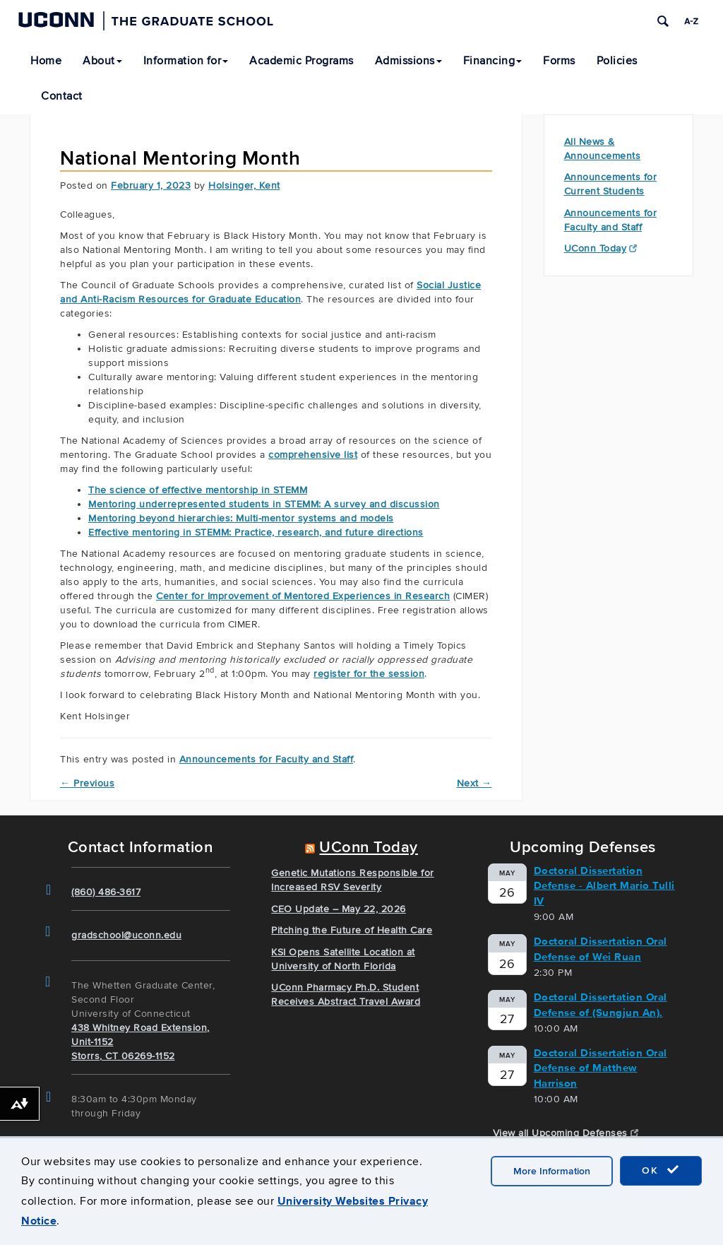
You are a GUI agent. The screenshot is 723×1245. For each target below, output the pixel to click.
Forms (559, 61)
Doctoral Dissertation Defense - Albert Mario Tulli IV (604, 886)
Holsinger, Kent (244, 185)
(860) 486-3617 (106, 892)
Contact (62, 96)
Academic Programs (301, 61)
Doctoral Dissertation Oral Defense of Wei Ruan (600, 948)
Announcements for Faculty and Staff (266, 759)
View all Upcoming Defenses (566, 1133)
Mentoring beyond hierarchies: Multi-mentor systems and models (241, 518)
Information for (186, 61)
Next (474, 783)
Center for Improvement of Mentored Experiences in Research (303, 596)
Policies (617, 61)
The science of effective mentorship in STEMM (197, 490)
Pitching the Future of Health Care (351, 930)
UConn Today (601, 248)
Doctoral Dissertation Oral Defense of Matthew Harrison (600, 1068)
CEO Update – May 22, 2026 (338, 909)
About (102, 61)
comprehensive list (312, 455)
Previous (87, 783)
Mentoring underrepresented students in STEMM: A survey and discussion (264, 504)
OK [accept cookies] (661, 1170)
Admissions (408, 61)
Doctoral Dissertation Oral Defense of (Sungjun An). (600, 1004)
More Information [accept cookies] (551, 1171)
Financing (492, 61)
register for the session (368, 674)
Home (45, 61)
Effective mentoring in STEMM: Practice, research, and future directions (256, 532)
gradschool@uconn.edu (126, 935)
